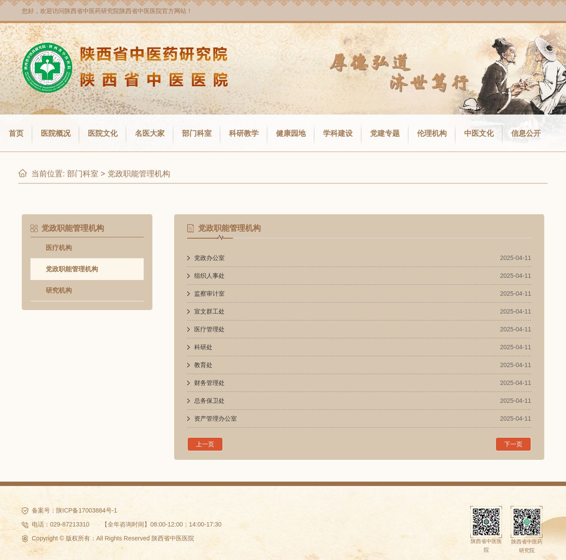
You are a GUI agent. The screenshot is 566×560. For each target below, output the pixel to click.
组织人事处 (209, 275)
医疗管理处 (209, 329)
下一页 (513, 444)
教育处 (203, 364)
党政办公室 (209, 257)
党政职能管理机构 (139, 173)
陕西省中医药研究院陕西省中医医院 (113, 10)
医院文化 (103, 133)
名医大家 (150, 133)
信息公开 (526, 133)
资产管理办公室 (215, 418)
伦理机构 (432, 133)
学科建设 (338, 133)
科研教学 (244, 133)
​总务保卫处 (209, 400)
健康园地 (291, 133)
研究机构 (59, 290)
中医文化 (479, 133)
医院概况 (56, 133)
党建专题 (385, 133)
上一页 (205, 444)
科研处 (203, 347)
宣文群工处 (209, 311)
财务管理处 (209, 382)
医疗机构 (59, 247)
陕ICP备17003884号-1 (86, 510)
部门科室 (197, 133)
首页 (16, 133)
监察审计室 (209, 293)
